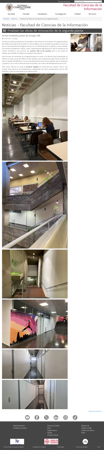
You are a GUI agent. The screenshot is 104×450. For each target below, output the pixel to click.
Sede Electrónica (19, 426)
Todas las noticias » (95, 411)
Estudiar (26, 14)
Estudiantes (42, 14)
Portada (6, 19)
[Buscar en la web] (101, 1)
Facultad (11, 14)
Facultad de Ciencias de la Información (82, 7)
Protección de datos (81, 447)
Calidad (77, 14)
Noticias (14, 19)
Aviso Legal (60, 447)
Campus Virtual (52, 435)
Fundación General (19, 428)
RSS (99, 447)
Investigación (60, 14)
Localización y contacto (39, 447)
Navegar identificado (64, 1)
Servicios (92, 14)
